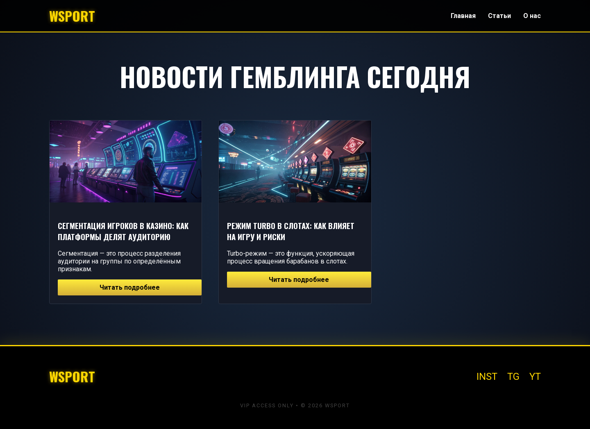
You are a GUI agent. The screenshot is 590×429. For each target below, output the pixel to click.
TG (513, 376)
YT (535, 376)
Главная (463, 16)
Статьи (499, 16)
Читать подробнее (130, 287)
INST (487, 376)
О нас (532, 16)
